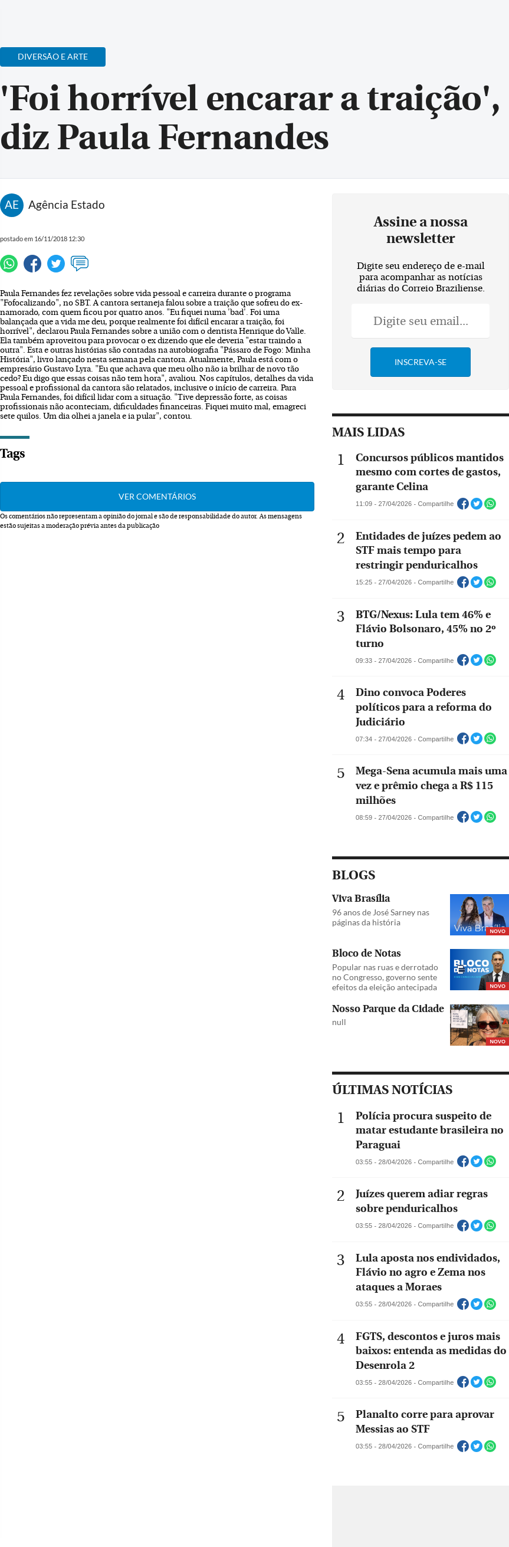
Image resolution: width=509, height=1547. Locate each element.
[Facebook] (423, 20)
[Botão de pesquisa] (66, 14)
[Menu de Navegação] (31, 14)
